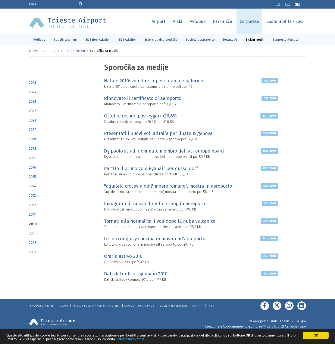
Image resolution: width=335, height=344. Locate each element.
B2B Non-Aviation (98, 40)
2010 (33, 224)
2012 (32, 205)
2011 (32, 214)
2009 (33, 233)
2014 (32, 186)
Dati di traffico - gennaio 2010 (136, 274)
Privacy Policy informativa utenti (96, 305)
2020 (32, 130)
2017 (32, 158)
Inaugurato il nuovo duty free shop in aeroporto (155, 203)
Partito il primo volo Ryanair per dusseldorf (151, 168)
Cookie (129, 305)
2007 (32, 252)
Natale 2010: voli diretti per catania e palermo (153, 81)
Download (230, 40)
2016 (32, 167)
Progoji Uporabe (42, 305)
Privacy (63, 305)
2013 (32, 196)
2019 (32, 139)
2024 (32, 92)
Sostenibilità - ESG (284, 21)
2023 (32, 101)
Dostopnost (147, 305)
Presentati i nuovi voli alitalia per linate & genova (158, 133)
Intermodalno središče (161, 40)
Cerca (32, 4)
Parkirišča (222, 21)
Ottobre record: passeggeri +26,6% (140, 116)
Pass (211, 305)
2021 (32, 120)
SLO (297, 4)
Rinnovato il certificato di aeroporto (142, 98)
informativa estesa (131, 339)
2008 (33, 243)
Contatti (197, 305)
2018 (32, 149)
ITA (278, 4)
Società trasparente (200, 40)
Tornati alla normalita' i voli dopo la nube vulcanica (160, 221)
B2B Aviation (128, 40)
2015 (32, 177)
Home (33, 51)
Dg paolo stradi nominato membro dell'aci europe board (164, 151)
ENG (287, 4)
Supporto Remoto (286, 40)
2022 (32, 111)
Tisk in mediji (255, 40)
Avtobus (198, 21)
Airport (158, 21)
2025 (32, 83)
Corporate (249, 21)
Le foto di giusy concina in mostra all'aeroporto (154, 239)
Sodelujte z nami (66, 40)
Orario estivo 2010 (123, 256)
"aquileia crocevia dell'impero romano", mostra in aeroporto (168, 186)
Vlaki (177, 21)
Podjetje (39, 40)
